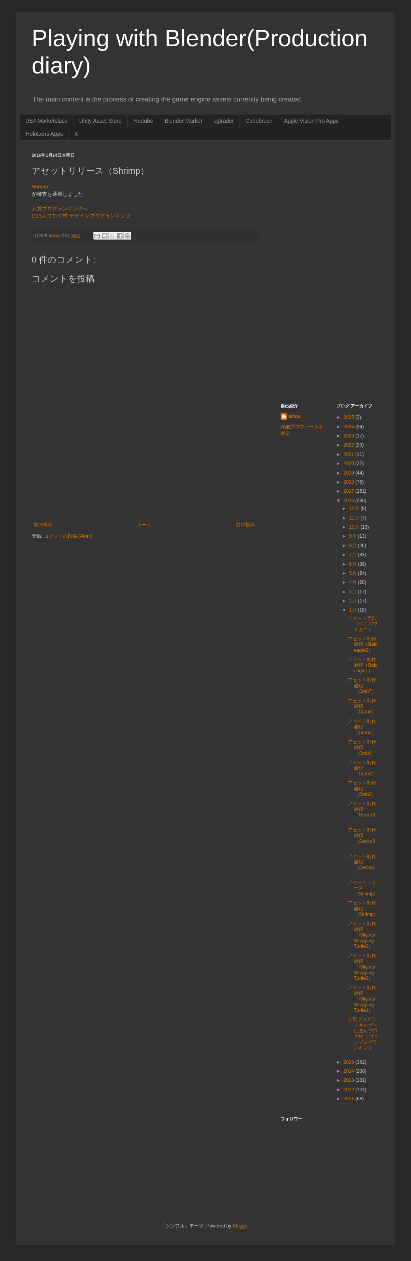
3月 (353, 592)
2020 (349, 463)
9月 (353, 536)
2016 (349, 500)
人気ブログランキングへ (60, 209)
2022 (349, 445)
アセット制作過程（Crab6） (362, 706)
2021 (349, 454)
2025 (349, 417)
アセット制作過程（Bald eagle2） (362, 644)
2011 (349, 1098)
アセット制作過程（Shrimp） (363, 908)
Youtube (143, 121)
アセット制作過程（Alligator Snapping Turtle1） (362, 999)
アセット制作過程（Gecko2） (362, 838)
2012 (349, 1089)
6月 (353, 564)
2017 (349, 491)
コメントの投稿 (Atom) (68, 536)
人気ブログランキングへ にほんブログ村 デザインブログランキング (363, 1034)
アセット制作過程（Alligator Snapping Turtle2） (362, 967)
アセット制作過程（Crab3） (362, 768)
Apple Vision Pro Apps (311, 121)
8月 (353, 545)
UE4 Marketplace (46, 121)
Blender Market (183, 121)
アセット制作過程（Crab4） (362, 747)
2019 (349, 473)
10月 (354, 527)
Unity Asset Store (100, 121)
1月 (353, 610)
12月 (354, 508)
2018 (349, 482)
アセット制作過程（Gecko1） (362, 865)
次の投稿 (43, 524)
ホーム (144, 524)
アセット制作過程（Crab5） (362, 727)
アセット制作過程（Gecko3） (362, 812)
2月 (353, 601)
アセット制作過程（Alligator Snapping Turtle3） (362, 935)
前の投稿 (245, 524)
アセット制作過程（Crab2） (362, 788)
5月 (353, 573)
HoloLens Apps (44, 134)
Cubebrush (259, 121)
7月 (353, 554)
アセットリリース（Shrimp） (363, 888)
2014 (349, 1071)
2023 (349, 436)
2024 (349, 427)
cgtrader (224, 121)
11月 (354, 518)
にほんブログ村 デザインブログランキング (81, 216)
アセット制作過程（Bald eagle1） (362, 665)
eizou (294, 416)
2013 (349, 1080)
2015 (349, 1062)
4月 (353, 582)
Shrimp (40, 187)
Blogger (241, 1226)
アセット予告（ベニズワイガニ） (362, 623)
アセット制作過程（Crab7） (362, 685)
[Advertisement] (144, 487)
